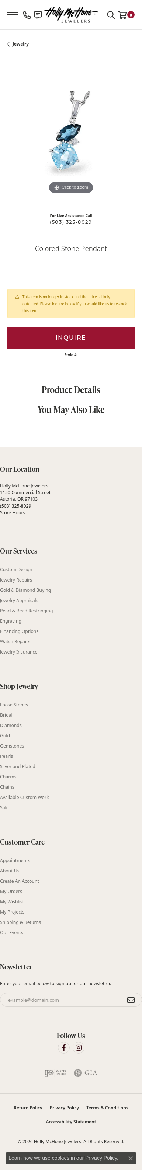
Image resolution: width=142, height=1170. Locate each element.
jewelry (21, 44)
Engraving (10, 621)
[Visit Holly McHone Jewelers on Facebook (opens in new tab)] (64, 1048)
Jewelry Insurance (18, 652)
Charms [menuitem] (8, 777)
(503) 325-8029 (71, 222)
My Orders (11, 891)
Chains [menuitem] (7, 787)
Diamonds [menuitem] (11, 725)
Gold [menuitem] (5, 735)
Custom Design (16, 569)
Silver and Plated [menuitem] (17, 766)
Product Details (71, 390)
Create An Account (19, 881)
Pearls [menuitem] (6, 756)
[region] (71, 132)
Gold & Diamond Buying (25, 590)
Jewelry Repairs (16, 580)
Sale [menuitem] (4, 807)
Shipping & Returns (20, 922)
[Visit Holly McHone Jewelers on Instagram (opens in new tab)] (78, 1048)
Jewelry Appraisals (19, 600)
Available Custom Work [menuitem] (24, 797)
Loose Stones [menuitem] (14, 705)
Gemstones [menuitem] (12, 746)
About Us (10, 871)
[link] (27, 14)
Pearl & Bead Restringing (26, 611)
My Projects (12, 912)
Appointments (15, 860)
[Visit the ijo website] (56, 1073)
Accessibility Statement (71, 1122)
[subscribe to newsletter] (131, 1000)
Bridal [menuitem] (6, 715)
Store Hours (12, 513)
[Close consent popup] (130, 1158)
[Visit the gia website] (85, 1073)
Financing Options (19, 631)
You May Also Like (71, 409)
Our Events (11, 932)
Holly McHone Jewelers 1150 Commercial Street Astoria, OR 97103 (25, 499)
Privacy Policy (64, 1108)
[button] (111, 14)
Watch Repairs (15, 641)
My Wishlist (12, 902)
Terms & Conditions (107, 1108)
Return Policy (28, 1108)
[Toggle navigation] (12, 15)
